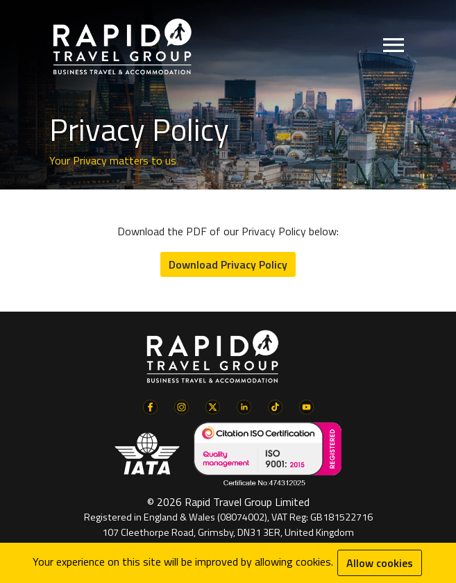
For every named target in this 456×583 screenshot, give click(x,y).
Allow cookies (379, 563)
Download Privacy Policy (228, 264)
